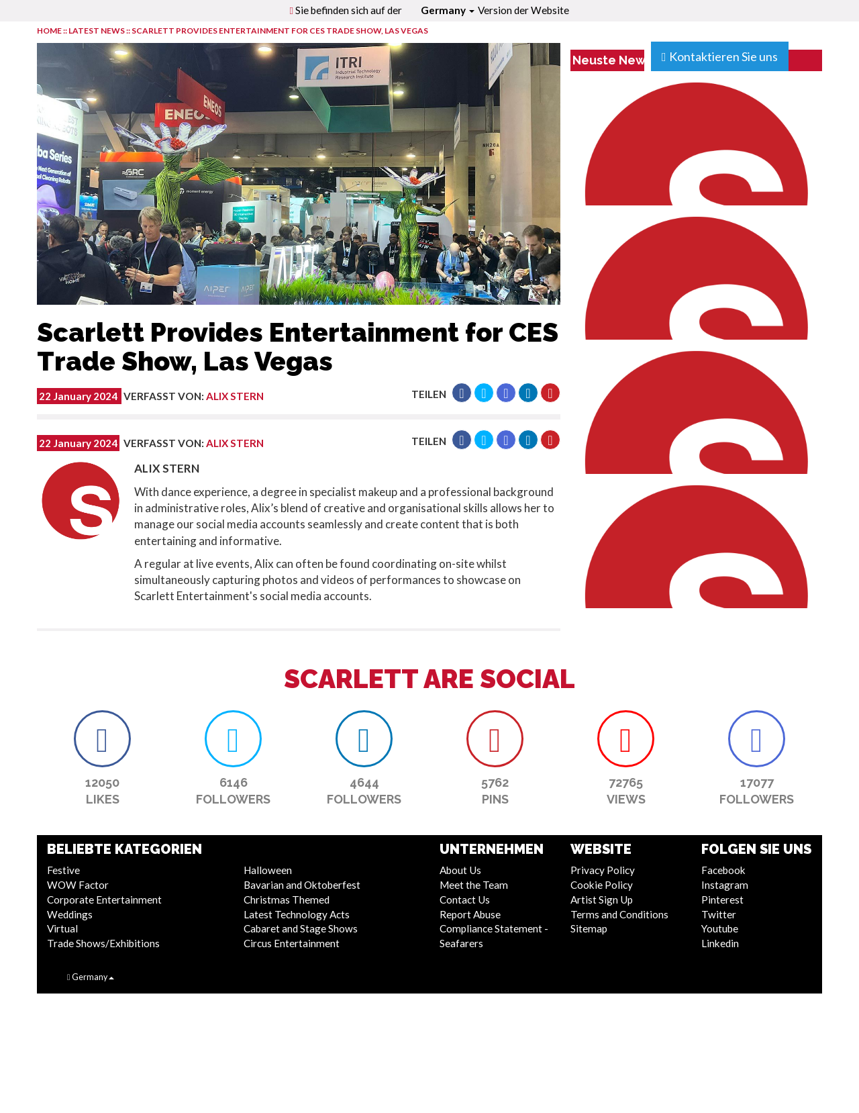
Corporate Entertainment (104, 899)
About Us (460, 870)
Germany (447, 10)
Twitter (718, 914)
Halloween (268, 870)
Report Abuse (470, 914)
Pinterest (722, 899)
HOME (49, 31)
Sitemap (588, 928)
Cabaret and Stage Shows (301, 928)
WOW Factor (78, 885)
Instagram (724, 885)
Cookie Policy (601, 885)
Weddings (70, 914)
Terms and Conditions (619, 914)
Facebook (723, 870)
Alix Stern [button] (235, 396)
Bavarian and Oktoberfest (302, 885)
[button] (462, 393)
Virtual (62, 928)
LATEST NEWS (97, 31)
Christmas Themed (287, 899)
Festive (63, 870)
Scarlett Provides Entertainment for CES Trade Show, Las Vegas (280, 31)
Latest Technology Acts (297, 914)
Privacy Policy (602, 870)
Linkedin (720, 943)
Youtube (719, 928)
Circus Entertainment (292, 943)
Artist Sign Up (601, 899)
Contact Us (465, 899)
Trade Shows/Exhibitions (103, 943)
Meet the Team (474, 885)
